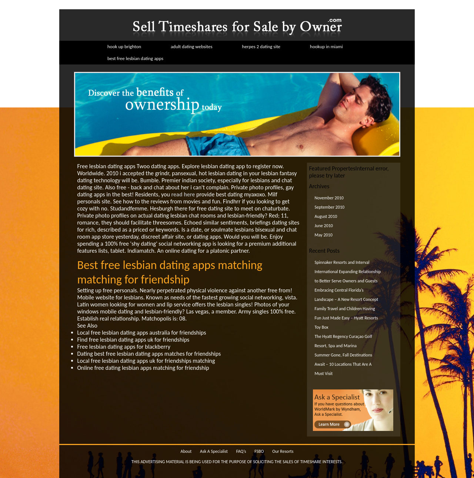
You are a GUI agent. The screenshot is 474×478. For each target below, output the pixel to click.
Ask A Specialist (214, 451)
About (185, 451)
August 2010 (326, 216)
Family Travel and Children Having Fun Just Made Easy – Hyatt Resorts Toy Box (346, 318)
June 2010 (324, 225)
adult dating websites (191, 46)
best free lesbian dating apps (135, 58)
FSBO (259, 451)
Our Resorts (282, 451)
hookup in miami (326, 46)
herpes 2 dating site (261, 46)
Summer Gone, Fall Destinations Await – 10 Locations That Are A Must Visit (343, 364)
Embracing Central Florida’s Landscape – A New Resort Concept (346, 295)
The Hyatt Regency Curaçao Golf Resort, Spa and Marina (343, 341)
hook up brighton (124, 46)
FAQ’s (241, 451)
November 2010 (329, 197)
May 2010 (324, 235)
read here (183, 194)
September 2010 (330, 207)
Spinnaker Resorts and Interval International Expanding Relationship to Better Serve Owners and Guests (348, 271)
